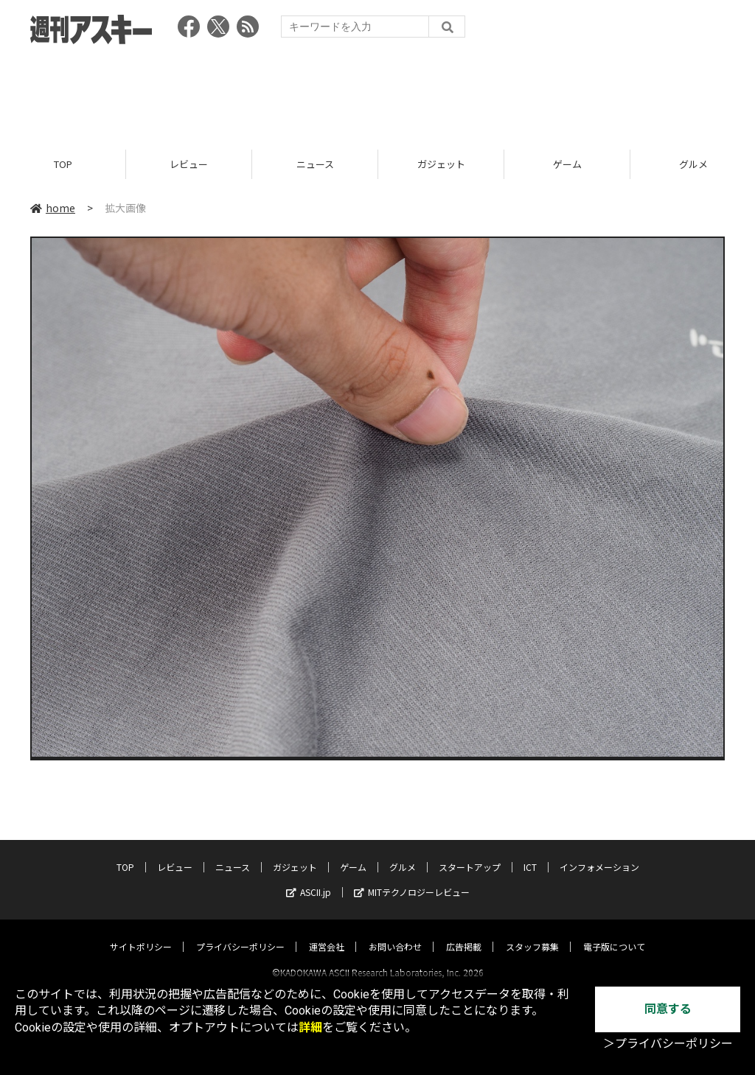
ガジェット (441, 164)
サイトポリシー (141, 933)
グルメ (402, 853)
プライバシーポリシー (240, 933)
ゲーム (567, 164)
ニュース (315, 164)
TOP (63, 164)
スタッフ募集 (532, 933)
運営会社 (326, 933)
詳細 (310, 1027)
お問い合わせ (395, 933)
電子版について (614, 933)
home (52, 207)
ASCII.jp (308, 878)
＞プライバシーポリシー (668, 1044)
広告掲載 (463, 933)
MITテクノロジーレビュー (412, 878)
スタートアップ (470, 853)
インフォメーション (599, 853)
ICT (530, 853)
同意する (668, 1009)
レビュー (189, 164)
